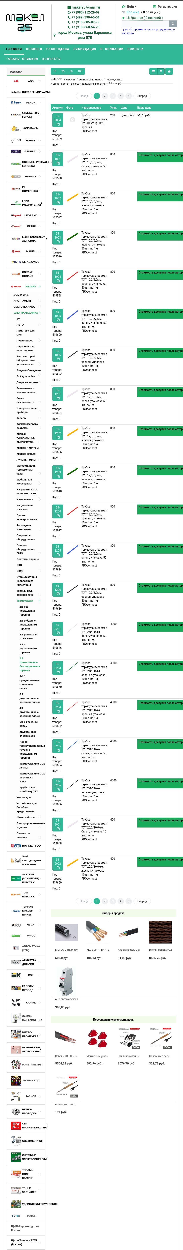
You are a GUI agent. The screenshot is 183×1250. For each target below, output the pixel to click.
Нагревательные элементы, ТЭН (27, 491)
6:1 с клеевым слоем (29, 723)
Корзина (133, 12)
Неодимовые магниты (25, 507)
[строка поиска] (145, 23)
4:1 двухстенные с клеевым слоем (30, 712)
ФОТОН (23, 1216)
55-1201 (58, 394)
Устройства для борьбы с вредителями (27, 807)
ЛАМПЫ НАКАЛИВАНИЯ (26, 1018)
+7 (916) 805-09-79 (85, 22)
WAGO (23, 936)
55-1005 (58, 315)
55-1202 (58, 433)
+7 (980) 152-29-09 (86, 12)
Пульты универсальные (27, 517)
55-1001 (58, 159)
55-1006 (58, 354)
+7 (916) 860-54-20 (85, 27)
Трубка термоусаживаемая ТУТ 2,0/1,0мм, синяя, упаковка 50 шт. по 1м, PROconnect (94, 751)
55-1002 (58, 198)
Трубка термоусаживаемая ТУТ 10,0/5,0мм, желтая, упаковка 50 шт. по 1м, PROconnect (94, 203)
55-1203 (58, 472)
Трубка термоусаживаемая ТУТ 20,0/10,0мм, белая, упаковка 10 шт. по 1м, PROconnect (94, 829)
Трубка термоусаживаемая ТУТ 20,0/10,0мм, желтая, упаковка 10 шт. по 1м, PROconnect (94, 868)
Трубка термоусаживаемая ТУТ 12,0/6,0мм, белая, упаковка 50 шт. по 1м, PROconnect (94, 399)
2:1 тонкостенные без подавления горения (30, 664)
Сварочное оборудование (26, 537)
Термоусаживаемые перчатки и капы (32, 777)
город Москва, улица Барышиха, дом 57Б (85, 35)
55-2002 (58, 863)
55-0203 (58, 667)
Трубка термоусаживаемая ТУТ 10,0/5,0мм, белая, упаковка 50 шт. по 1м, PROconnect (94, 164)
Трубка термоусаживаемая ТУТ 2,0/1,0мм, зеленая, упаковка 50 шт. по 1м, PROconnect (94, 672)
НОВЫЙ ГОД (25, 1081)
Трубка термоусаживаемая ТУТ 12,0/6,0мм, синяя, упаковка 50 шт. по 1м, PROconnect (94, 555)
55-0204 (58, 707)
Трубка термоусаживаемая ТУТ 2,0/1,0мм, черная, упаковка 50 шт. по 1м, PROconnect (94, 790)
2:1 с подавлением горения (28, 648)
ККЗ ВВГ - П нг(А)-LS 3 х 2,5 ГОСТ (106, 949)
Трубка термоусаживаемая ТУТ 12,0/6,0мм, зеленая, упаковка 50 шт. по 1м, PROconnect (94, 477)
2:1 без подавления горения (27, 610)
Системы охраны (28, 559)
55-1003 (58, 237)
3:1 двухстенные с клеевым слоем (30, 698)
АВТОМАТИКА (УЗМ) (25, 948)
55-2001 (58, 824)
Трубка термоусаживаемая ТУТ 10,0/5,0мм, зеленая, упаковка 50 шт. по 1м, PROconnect (94, 242)
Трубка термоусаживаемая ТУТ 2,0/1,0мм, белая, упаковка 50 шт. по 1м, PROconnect (94, 633)
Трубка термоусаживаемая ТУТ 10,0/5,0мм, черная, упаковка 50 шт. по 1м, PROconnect (94, 359)
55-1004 (58, 276)
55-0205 (58, 746)
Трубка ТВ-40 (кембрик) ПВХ (29, 789)
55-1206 (58, 589)
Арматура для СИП (25, 332)
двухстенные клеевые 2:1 (28, 733)
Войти (131, 7)
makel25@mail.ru (86, 7)
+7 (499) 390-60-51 (85, 17)
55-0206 (58, 785)
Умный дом (24, 797)
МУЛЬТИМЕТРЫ (26, 1065)
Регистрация (167, 7)
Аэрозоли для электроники (25, 348)
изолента (128, 33)
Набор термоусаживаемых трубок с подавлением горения (32, 749)
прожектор (151, 29)
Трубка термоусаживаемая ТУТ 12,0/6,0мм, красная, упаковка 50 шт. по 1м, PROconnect (94, 516)
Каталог (16, 71)
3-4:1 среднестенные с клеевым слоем (29, 682)
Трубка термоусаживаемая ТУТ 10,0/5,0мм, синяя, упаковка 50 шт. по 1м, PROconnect (94, 320)
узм (125, 29)
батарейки (136, 29)
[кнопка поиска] (173, 23)
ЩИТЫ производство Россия (25, 1228)
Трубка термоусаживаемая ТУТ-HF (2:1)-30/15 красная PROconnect (94, 123)
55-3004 (58, 120)
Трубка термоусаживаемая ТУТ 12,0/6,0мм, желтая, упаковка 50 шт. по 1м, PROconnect (94, 438)
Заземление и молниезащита (26, 390)
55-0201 (58, 628)
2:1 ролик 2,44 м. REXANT (28, 636)
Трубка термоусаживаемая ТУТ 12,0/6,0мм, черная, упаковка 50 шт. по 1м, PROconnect (94, 594)
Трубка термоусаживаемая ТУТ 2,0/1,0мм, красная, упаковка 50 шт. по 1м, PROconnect (94, 712)
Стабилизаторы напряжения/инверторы (27, 580)
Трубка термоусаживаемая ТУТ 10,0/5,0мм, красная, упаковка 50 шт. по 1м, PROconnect (94, 281)
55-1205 (58, 550)
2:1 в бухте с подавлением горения (28, 624)
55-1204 (58, 511)
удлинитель (167, 29)
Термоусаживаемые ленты (32, 765)
